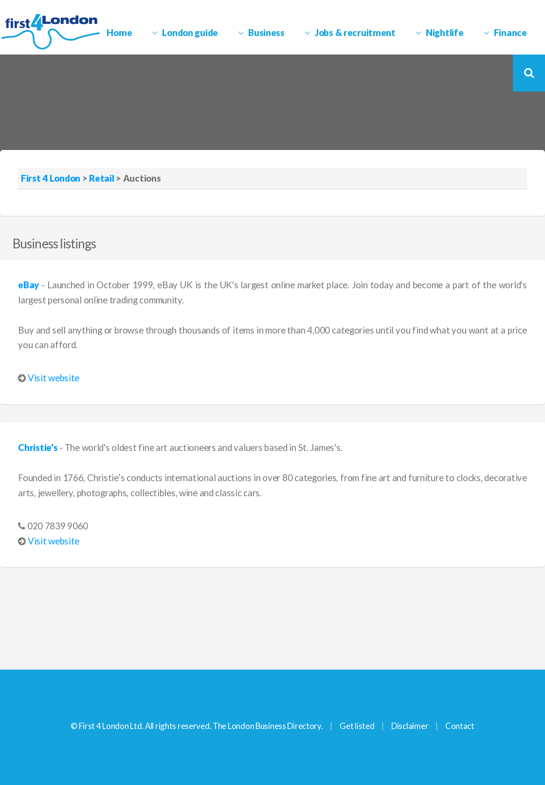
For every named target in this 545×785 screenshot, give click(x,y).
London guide (190, 32)
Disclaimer (409, 726)
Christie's (37, 447)
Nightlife (444, 32)
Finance (510, 32)
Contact (459, 726)
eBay (28, 285)
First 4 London (50, 178)
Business (266, 32)
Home (119, 32)
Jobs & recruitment (355, 32)
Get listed (357, 726)
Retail (101, 178)
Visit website (53, 378)
